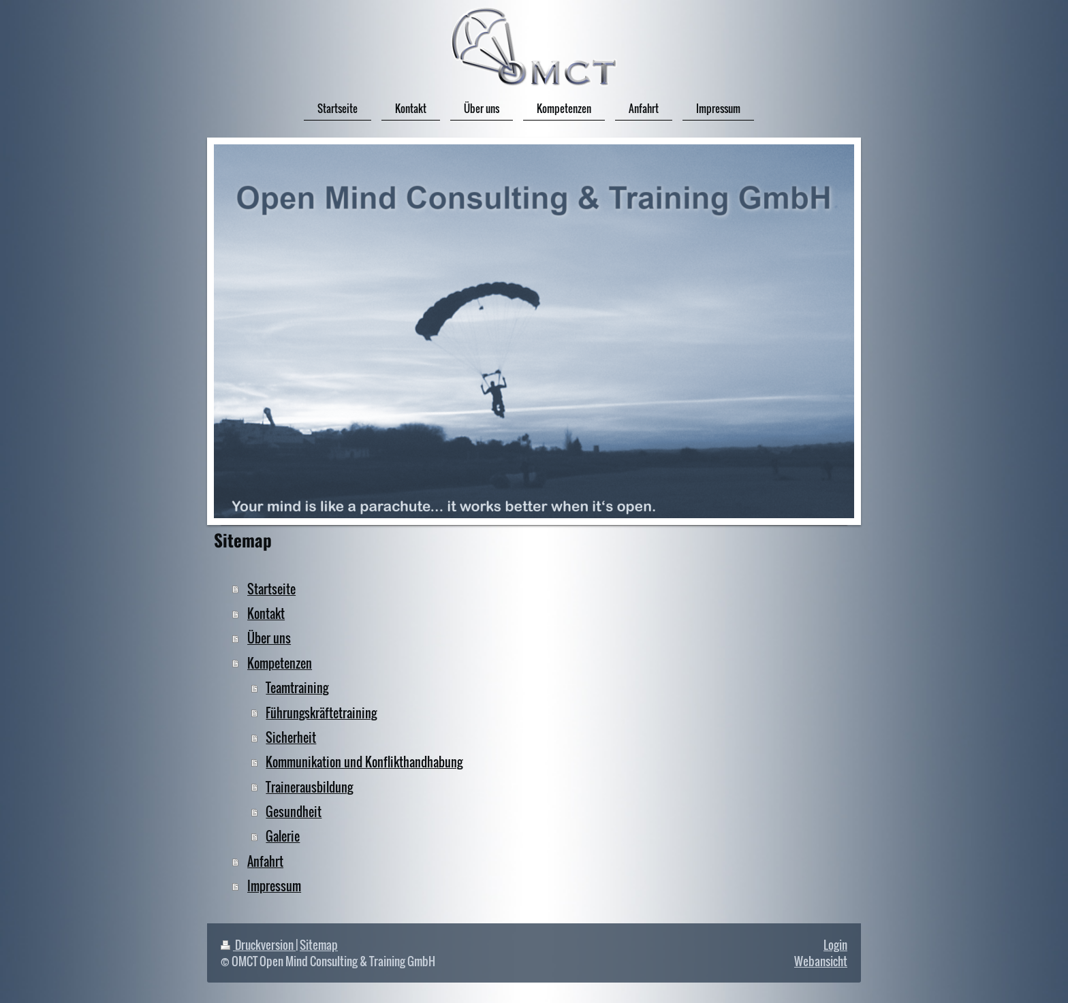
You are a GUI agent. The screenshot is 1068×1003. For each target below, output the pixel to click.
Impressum (274, 885)
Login (835, 944)
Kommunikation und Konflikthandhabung (364, 761)
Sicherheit (291, 737)
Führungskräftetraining (321, 712)
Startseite (271, 588)
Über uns (269, 637)
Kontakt (266, 613)
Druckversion (258, 944)
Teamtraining (297, 687)
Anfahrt (265, 861)
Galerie (283, 836)
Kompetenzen (279, 663)
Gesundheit (293, 811)
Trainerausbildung (309, 787)
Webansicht (820, 961)
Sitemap (319, 944)
